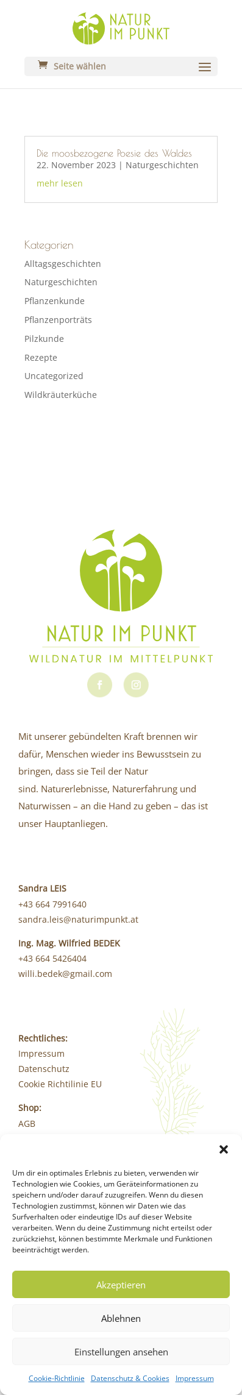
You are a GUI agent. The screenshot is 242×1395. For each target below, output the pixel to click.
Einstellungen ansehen (121, 1352)
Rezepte (40, 357)
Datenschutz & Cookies (130, 1378)
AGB (26, 1123)
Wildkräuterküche (60, 394)
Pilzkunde (44, 338)
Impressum (195, 1378)
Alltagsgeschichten (62, 263)
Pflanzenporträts (58, 319)
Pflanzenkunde (54, 301)
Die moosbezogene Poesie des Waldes (114, 152)
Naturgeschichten (162, 165)
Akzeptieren (121, 1285)
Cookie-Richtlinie (57, 1378)
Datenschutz (43, 1068)
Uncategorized (54, 376)
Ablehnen (121, 1318)
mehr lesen (60, 183)
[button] (224, 1149)
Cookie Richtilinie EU (60, 1084)
